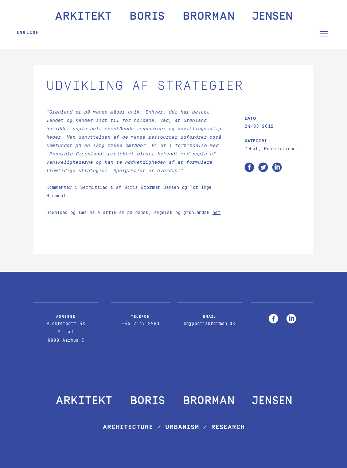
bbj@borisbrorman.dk (209, 323)
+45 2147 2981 (140, 323)
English (28, 32)
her (217, 212)
